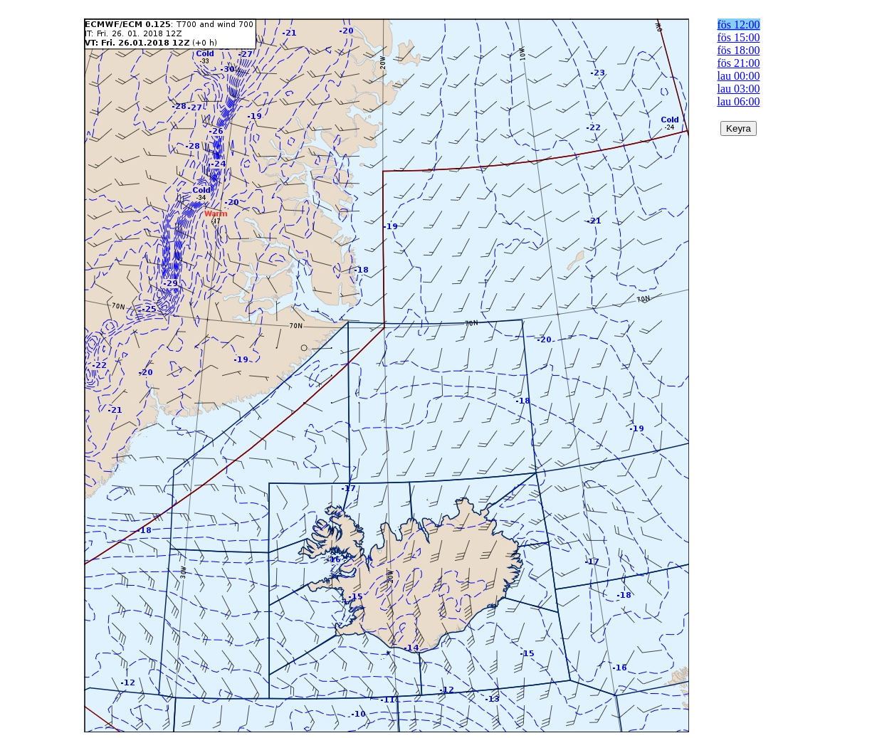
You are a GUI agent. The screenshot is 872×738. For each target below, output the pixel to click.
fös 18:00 (739, 50)
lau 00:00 (739, 76)
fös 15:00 (739, 37)
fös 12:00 (739, 25)
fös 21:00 (739, 63)
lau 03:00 (739, 89)
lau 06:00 (739, 101)
